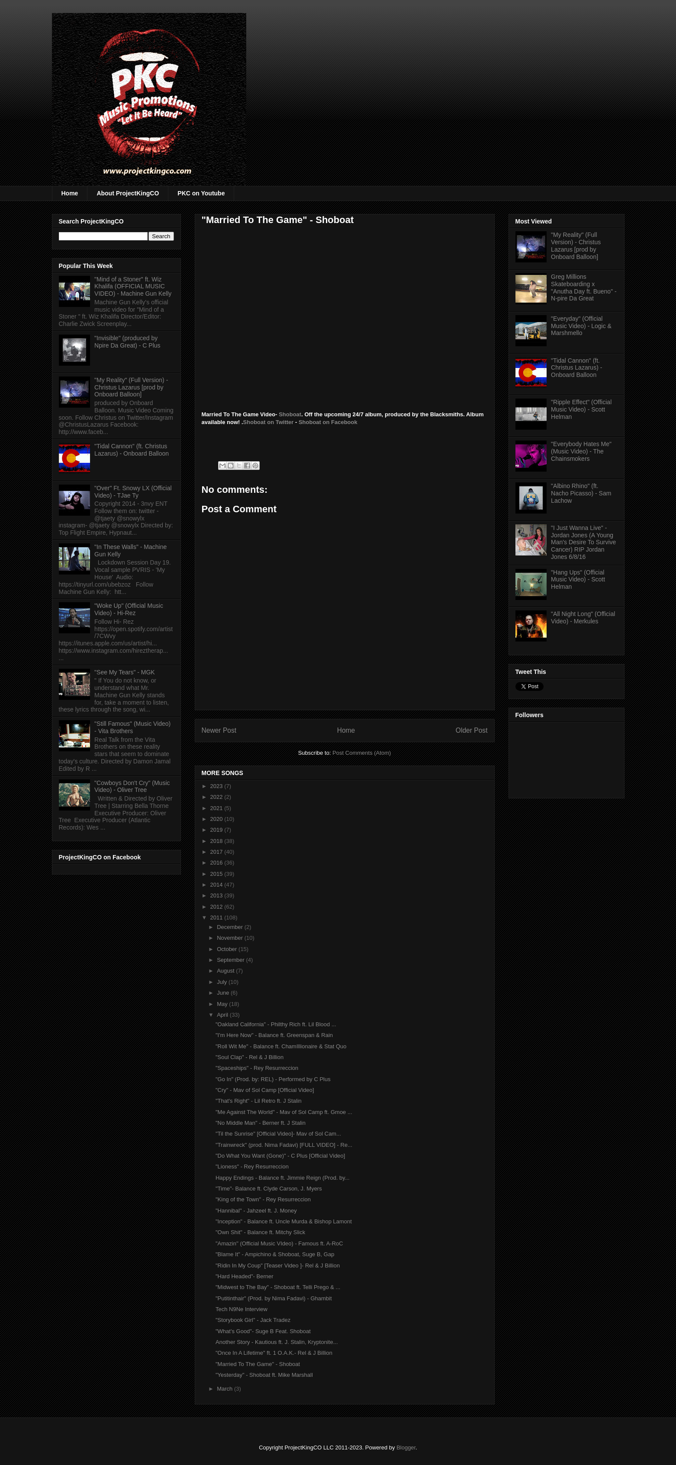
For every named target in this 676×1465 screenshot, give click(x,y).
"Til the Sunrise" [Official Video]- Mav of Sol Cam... (278, 1133)
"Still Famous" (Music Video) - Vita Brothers (132, 727)
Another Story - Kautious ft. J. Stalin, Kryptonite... (277, 1342)
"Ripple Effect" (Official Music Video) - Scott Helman (581, 409)
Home (69, 193)
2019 (217, 830)
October (227, 949)
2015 (217, 874)
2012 (217, 906)
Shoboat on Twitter (268, 422)
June (224, 992)
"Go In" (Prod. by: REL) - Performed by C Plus (273, 1079)
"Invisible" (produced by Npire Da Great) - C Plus (127, 342)
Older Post (472, 730)
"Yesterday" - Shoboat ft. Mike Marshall (264, 1375)
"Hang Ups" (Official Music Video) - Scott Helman (578, 579)
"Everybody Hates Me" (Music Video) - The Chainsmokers (581, 451)
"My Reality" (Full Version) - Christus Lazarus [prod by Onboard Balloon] (131, 387)
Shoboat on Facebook (328, 422)
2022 (217, 797)
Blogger (405, 1447)
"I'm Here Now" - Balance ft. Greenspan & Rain (274, 1035)
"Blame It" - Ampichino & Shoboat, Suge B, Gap (275, 1254)
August (226, 970)
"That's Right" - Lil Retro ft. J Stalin (259, 1101)
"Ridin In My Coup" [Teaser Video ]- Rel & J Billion (278, 1265)
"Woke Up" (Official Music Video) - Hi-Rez (128, 609)
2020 (217, 819)
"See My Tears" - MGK (124, 672)
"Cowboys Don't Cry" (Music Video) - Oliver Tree (132, 786)
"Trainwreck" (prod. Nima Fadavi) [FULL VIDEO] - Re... (284, 1145)
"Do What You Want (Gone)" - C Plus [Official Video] (280, 1155)
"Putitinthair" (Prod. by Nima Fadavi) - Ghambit (274, 1298)
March (225, 1388)
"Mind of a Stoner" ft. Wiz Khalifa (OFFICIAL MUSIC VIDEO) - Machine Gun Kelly (132, 286)
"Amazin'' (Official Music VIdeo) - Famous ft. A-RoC (279, 1243)
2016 (217, 862)
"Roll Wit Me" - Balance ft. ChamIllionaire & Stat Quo (281, 1046)
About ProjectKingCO (128, 193)
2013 (217, 895)
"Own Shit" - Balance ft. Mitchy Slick (260, 1232)
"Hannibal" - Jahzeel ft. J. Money (256, 1210)
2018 (217, 841)
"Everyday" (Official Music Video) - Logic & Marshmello (581, 326)
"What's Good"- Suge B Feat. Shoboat (263, 1331)
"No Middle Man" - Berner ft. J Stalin (261, 1123)
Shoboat (290, 414)
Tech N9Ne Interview (241, 1309)
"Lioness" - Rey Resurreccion (252, 1166)
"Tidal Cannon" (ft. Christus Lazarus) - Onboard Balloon (131, 450)
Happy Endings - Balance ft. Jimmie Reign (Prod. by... (283, 1178)
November (231, 938)
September (231, 960)
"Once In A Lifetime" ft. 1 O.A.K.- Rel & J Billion (274, 1353)
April (223, 1015)
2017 (217, 852)
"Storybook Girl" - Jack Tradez (253, 1320)
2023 (217, 786)
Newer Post (219, 730)
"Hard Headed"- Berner (245, 1276)
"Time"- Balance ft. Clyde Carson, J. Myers (269, 1188)
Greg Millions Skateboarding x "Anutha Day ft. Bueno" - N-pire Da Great (584, 287)
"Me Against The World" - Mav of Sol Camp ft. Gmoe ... (284, 1112)
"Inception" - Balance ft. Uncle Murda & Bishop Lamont (284, 1221)
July (223, 982)
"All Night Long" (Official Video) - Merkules (583, 617)
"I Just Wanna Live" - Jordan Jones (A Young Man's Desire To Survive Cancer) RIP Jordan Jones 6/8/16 (583, 542)
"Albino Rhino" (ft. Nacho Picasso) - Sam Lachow (581, 493)
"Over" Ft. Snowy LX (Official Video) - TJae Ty (133, 492)
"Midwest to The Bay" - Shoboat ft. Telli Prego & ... (278, 1287)
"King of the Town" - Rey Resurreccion (263, 1199)
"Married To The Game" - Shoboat (258, 1364)
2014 (217, 884)
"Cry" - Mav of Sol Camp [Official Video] (265, 1090)
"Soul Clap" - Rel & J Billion (249, 1057)
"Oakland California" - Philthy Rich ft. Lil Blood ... (276, 1024)
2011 (217, 917)
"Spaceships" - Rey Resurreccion (257, 1068)
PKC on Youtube (201, 193)
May (223, 1004)
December (231, 927)
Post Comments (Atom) (361, 753)
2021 (217, 808)
